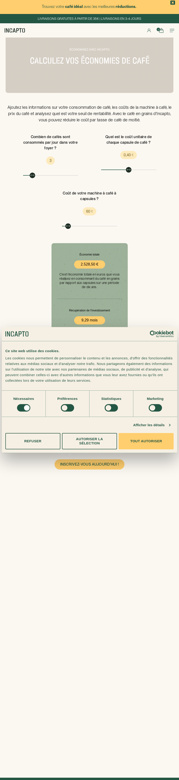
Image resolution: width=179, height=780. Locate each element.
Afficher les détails (149, 425)
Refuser (32, 441)
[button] (172, 3)
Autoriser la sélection (89, 441)
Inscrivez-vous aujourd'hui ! (89, 464)
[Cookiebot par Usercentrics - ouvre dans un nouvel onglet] (153, 333)
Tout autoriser (146, 441)
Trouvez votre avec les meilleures (89, 6)
